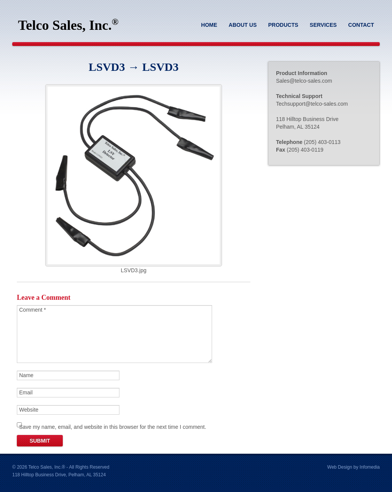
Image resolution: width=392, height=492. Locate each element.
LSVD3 (106, 66)
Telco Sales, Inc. (68, 25)
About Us (242, 25)
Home (209, 25)
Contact (361, 25)
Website (28, 410)
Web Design (339, 467)
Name (26, 375)
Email (26, 392)
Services (323, 25)
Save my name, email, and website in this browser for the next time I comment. (112, 427)
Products (283, 25)
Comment (32, 310)
